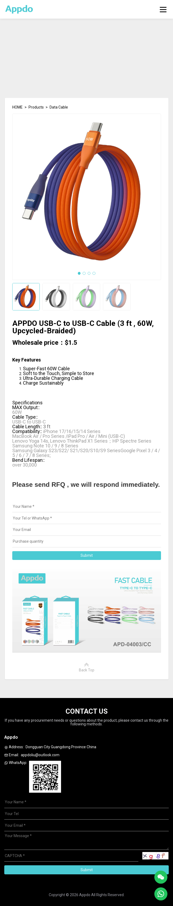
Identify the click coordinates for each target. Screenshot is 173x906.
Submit (87, 555)
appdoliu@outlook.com (40, 755)
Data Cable (59, 107)
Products (36, 107)
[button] (79, 273)
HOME (17, 107)
